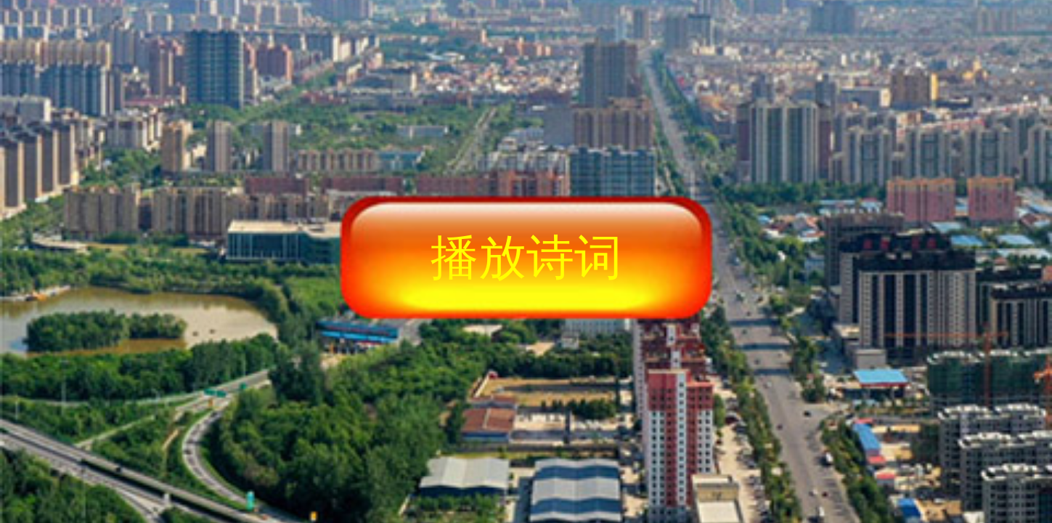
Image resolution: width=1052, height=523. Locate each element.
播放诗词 (526, 257)
